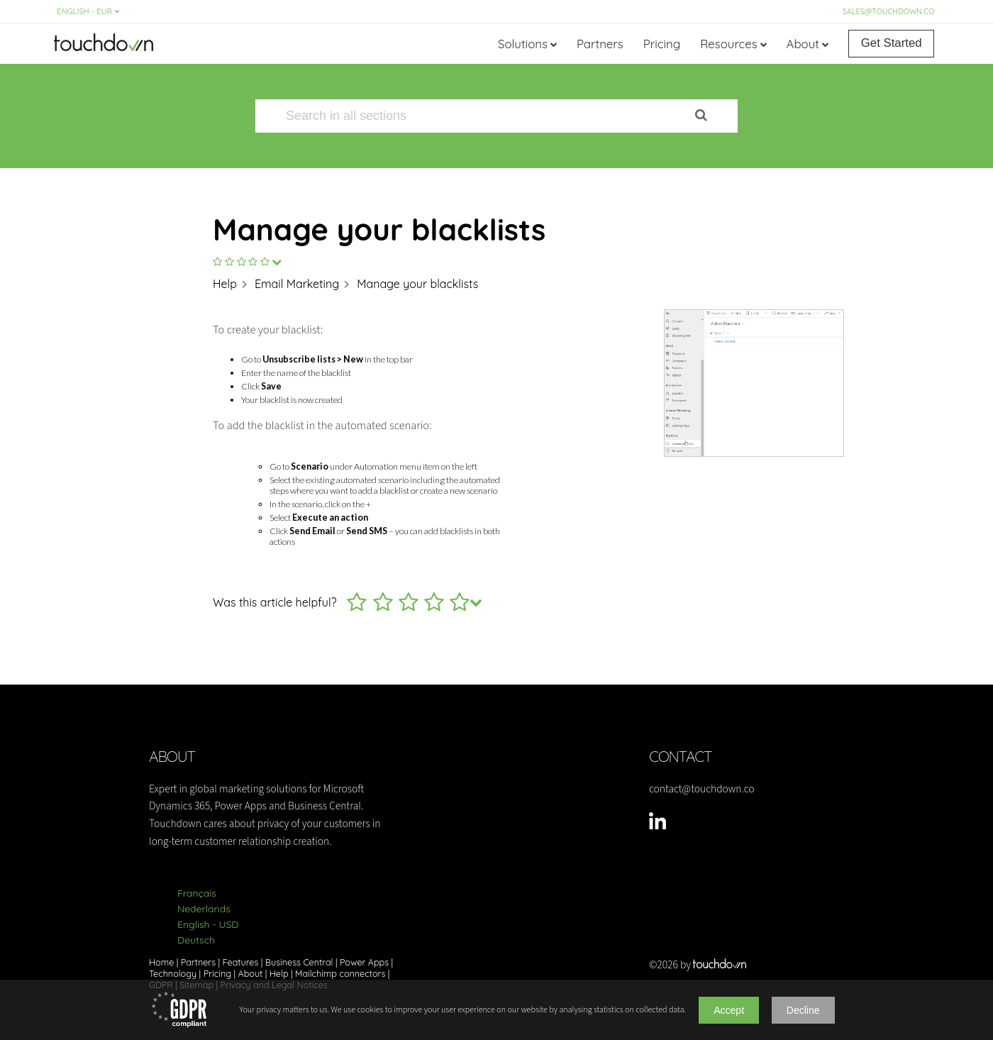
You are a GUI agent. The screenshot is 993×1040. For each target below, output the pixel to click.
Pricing (662, 43)
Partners (600, 43)
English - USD (207, 924)
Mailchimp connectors (340, 973)
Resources (728, 43)
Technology (172, 973)
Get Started (891, 43)
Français (196, 893)
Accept (729, 1010)
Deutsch (196, 940)
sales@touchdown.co (889, 11)
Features (241, 962)
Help (279, 973)
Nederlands (204, 908)
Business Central (299, 962)
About (803, 43)
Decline (803, 1010)
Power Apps (364, 962)
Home (161, 962)
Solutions (523, 43)
